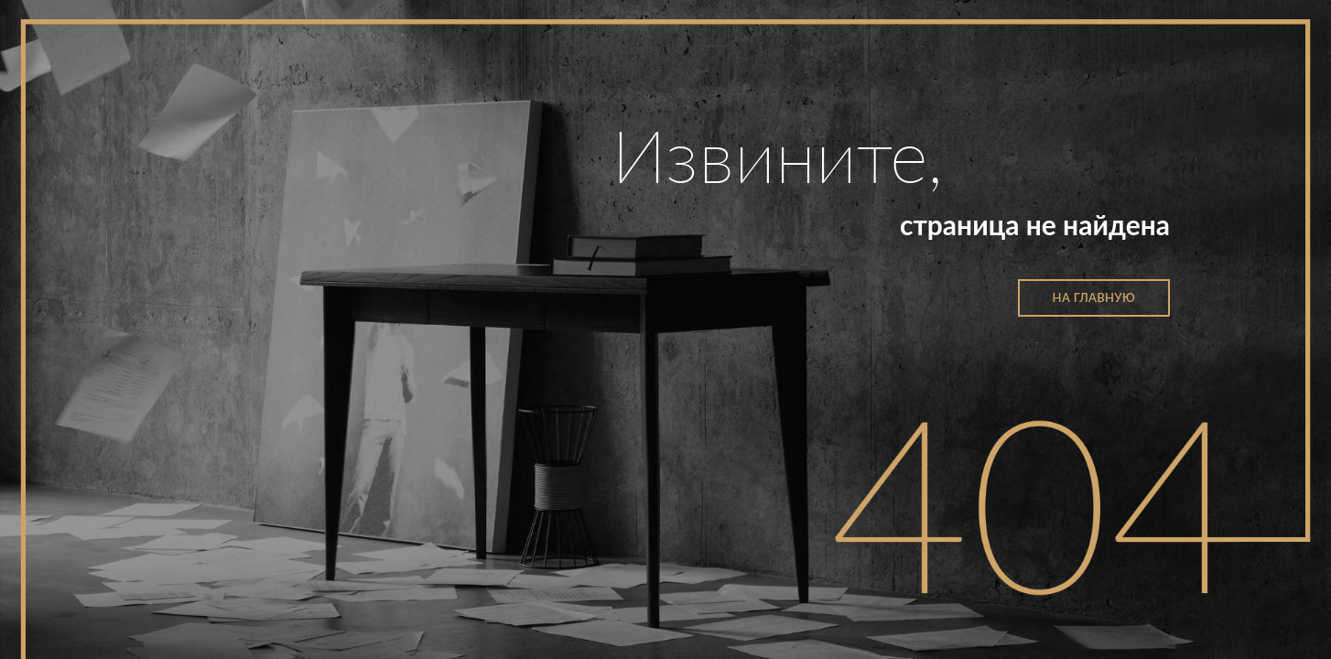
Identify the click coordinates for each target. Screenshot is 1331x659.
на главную (1094, 297)
